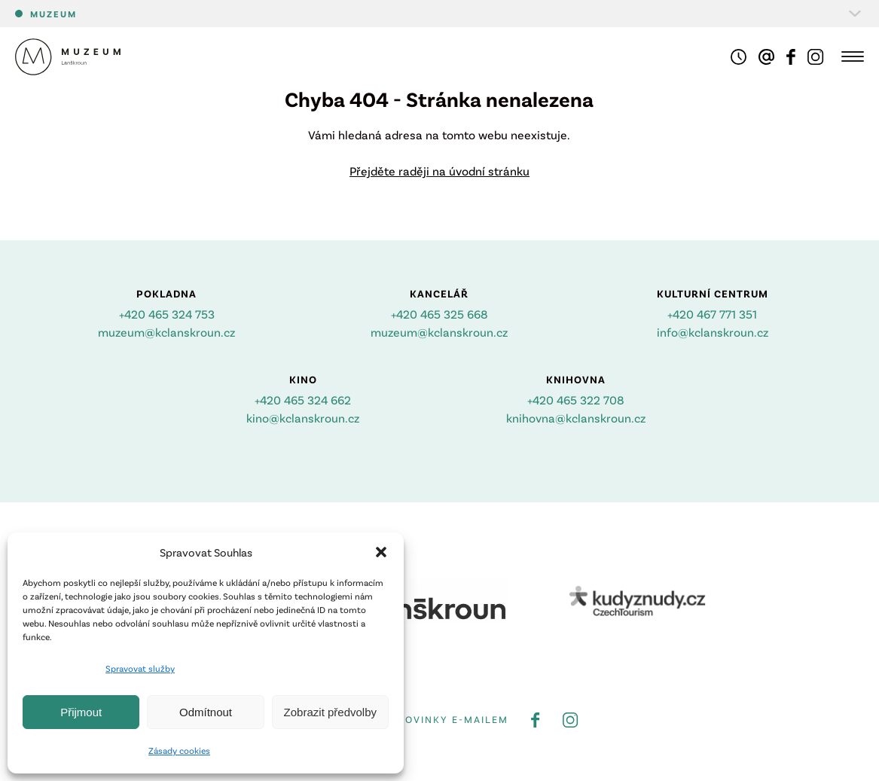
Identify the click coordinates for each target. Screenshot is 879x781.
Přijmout (81, 712)
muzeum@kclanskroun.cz (166, 332)
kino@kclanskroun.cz (302, 417)
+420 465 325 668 (439, 314)
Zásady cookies (179, 750)
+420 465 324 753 (167, 314)
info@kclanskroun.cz (712, 332)
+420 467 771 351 (712, 314)
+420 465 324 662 (303, 399)
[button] (381, 552)
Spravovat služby (140, 668)
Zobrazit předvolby (330, 712)
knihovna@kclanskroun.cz (576, 417)
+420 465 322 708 (575, 399)
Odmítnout (205, 712)
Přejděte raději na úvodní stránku (439, 170)
